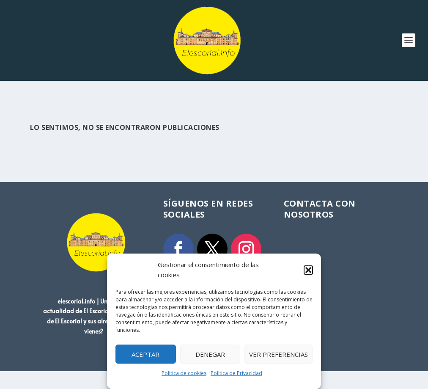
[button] (308, 270)
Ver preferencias (278, 354)
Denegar (210, 354)
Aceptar (145, 354)
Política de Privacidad (236, 373)
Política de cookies (184, 373)
